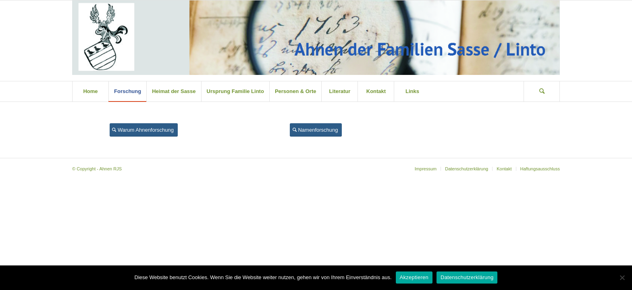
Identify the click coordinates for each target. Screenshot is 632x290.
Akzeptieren (414, 277)
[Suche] (542, 91)
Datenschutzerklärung (467, 277)
